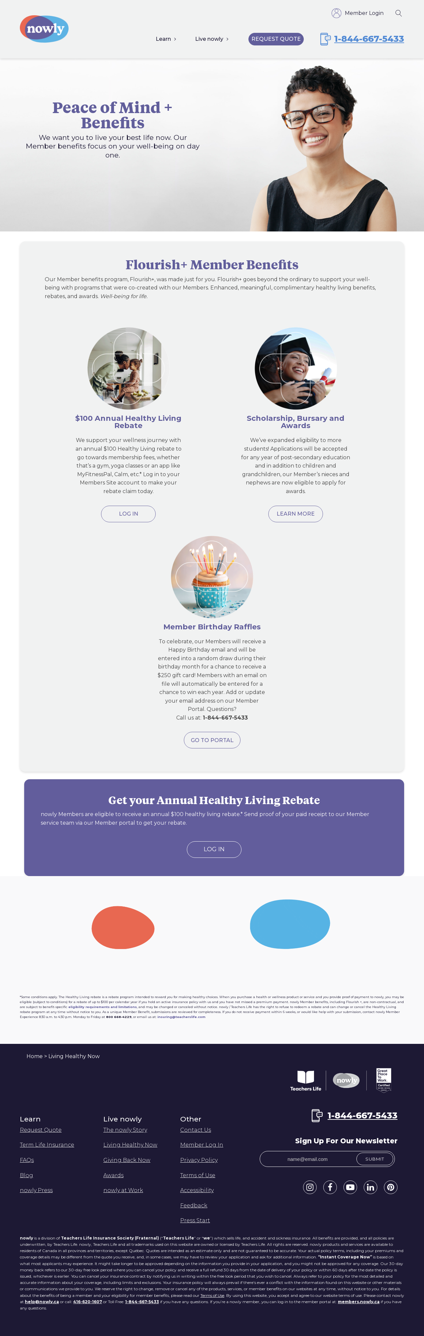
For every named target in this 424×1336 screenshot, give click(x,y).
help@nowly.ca (42, 1301)
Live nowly (209, 39)
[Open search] (399, 13)
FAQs (27, 1160)
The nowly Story (125, 1130)
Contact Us (195, 1130)
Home (34, 1056)
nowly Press (36, 1190)
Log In (214, 849)
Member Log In (201, 1145)
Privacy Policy (199, 1160)
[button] (310, 1187)
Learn (163, 39)
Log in (128, 514)
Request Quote (276, 39)
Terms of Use (197, 1175)
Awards (113, 1175)
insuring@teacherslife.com (181, 1017)
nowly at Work (123, 1190)
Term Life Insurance (47, 1145)
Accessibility (197, 1190)
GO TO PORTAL (212, 740)
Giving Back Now (126, 1160)
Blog (26, 1175)
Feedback (193, 1205)
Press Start (195, 1220)
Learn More (296, 514)
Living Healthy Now (130, 1145)
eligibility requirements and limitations (102, 1007)
